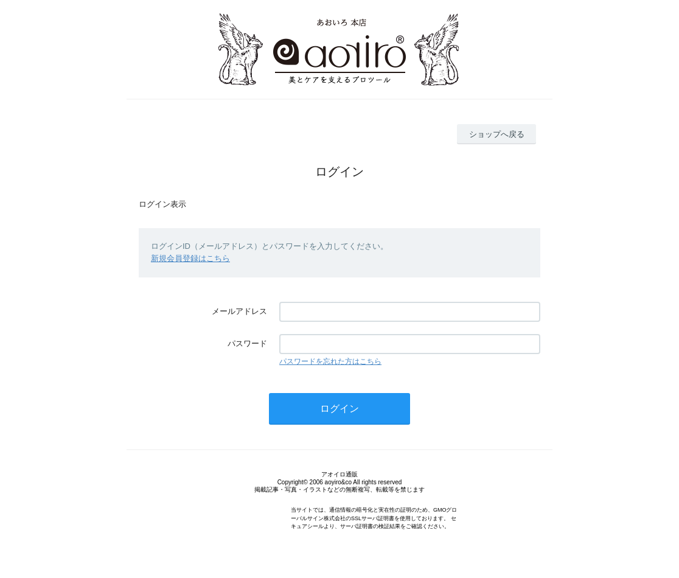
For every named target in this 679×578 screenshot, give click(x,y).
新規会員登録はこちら (190, 258)
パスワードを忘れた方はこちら (330, 361)
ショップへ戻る (496, 134)
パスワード (247, 343)
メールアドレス (239, 311)
